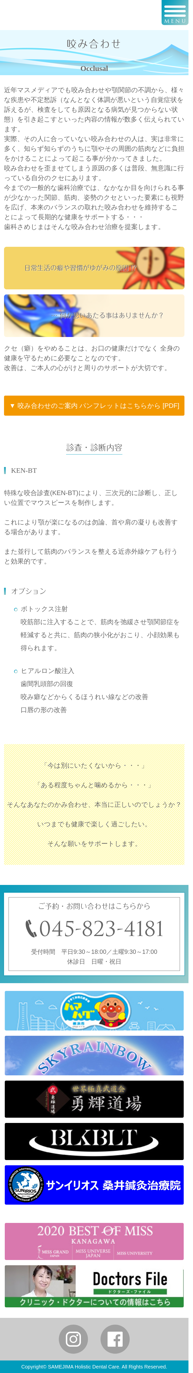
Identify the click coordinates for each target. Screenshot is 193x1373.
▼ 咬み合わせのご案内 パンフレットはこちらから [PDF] (94, 405)
